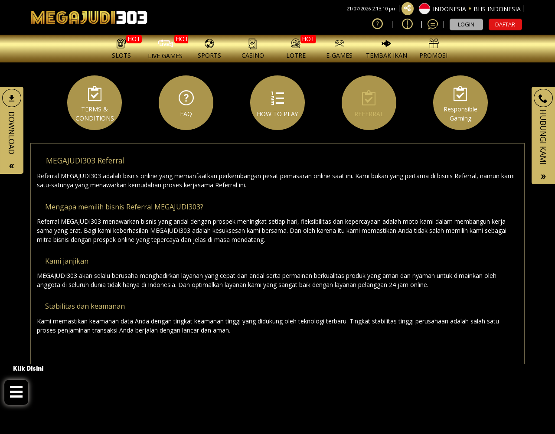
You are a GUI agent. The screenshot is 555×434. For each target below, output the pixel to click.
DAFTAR (505, 24)
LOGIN (466, 24)
